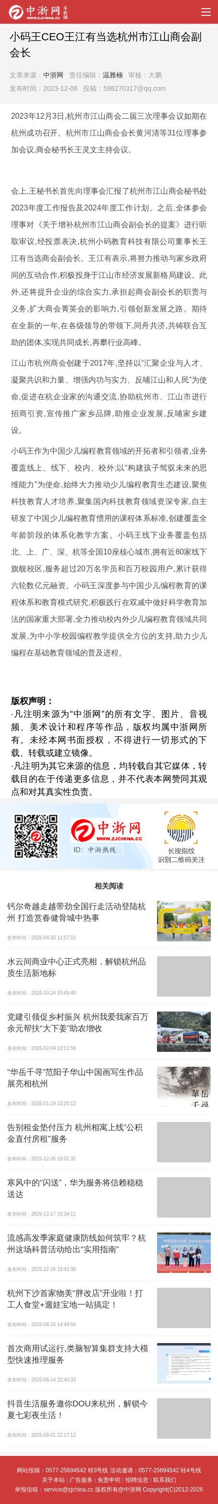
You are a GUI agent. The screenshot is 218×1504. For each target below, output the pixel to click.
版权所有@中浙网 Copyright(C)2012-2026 (149, 1489)
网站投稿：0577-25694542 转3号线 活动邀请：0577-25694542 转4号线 (109, 1470)
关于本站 (53, 1480)
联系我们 (164, 1480)
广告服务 (81, 1480)
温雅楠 (113, 75)
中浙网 (53, 75)
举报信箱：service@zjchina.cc (55, 1489)
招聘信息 (136, 1480)
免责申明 (109, 1480)
